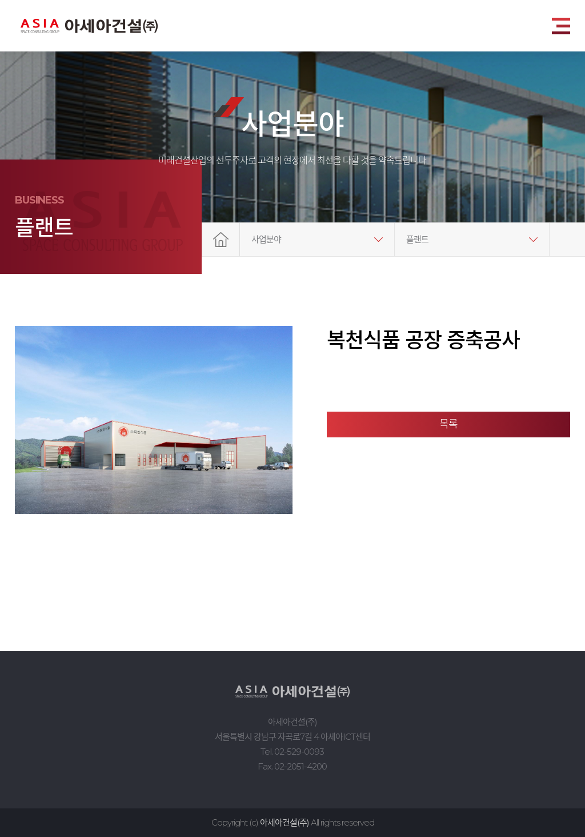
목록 (448, 424)
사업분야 (266, 239)
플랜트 (417, 239)
